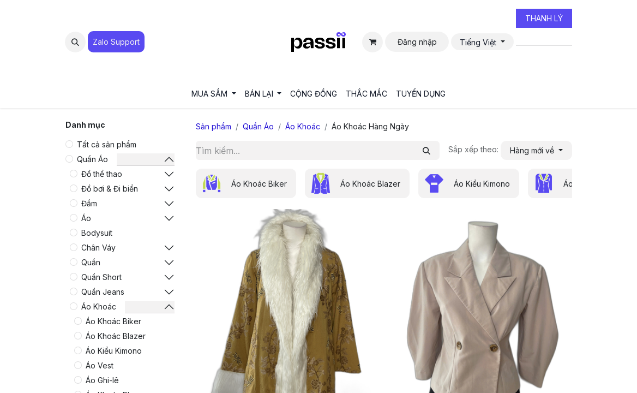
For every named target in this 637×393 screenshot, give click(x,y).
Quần (90, 262)
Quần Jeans (102, 291)
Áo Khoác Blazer (116, 336)
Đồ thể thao (101, 173)
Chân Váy (98, 247)
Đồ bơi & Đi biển (109, 188)
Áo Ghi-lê (102, 380)
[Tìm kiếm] (426, 150)
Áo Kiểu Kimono (114, 350)
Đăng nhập (417, 41)
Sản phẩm (213, 126)
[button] (75, 42)
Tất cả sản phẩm (106, 144)
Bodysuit (96, 232)
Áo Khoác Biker (113, 321)
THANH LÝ (544, 18)
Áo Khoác (98, 306)
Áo (86, 218)
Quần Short (101, 277)
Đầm (89, 203)
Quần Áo (92, 159)
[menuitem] (214, 94)
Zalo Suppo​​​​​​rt (116, 41)
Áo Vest (99, 365)
